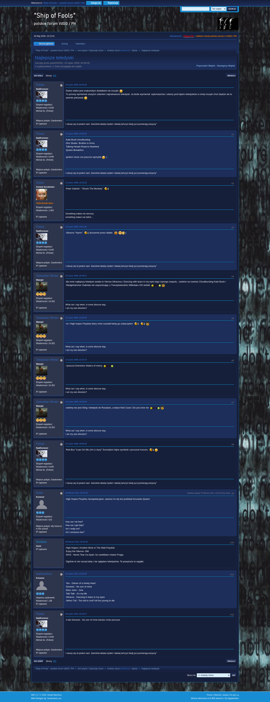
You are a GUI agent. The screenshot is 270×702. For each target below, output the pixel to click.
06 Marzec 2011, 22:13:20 (77, 493)
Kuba (39, 492)
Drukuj (231, 76)
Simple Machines (54, 695)
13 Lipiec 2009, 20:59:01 (76, 276)
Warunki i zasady (221, 695)
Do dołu (38, 76)
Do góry (38, 661)
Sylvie (134, 50)
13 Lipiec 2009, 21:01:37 (76, 360)
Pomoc (210, 695)
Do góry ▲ (234, 695)
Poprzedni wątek (206, 65)
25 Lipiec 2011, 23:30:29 (76, 574)
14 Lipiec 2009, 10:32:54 (76, 402)
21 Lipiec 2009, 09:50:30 (76, 444)
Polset (40, 84)
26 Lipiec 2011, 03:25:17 (76, 614)
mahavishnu (44, 573)
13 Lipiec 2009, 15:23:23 (76, 183)
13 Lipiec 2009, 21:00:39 (76, 318)
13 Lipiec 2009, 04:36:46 (76, 85)
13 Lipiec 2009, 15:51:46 (76, 227)
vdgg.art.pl (188, 36)
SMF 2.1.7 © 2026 (38, 695)
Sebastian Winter (47, 275)
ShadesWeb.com (54, 698)
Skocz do (191, 675)
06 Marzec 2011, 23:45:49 (77, 542)
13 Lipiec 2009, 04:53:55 (76, 134)
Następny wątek (226, 65)
